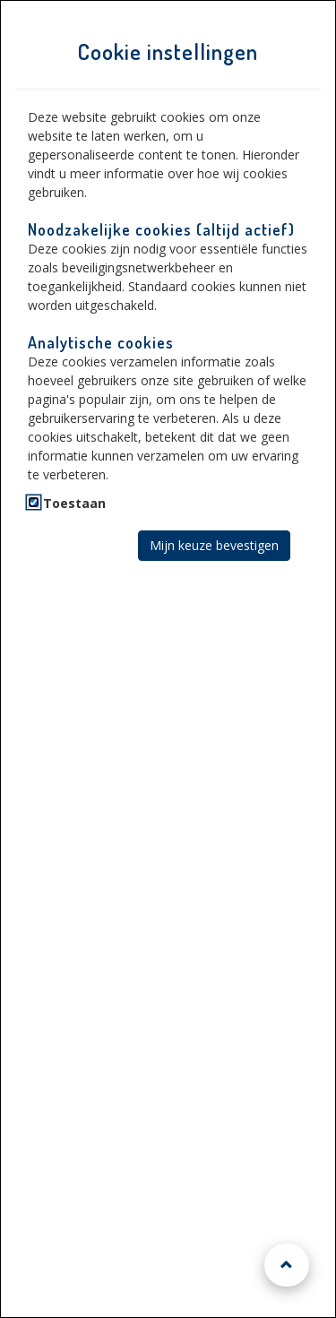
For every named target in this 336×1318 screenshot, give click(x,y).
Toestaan (74, 503)
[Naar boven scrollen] (286, 1265)
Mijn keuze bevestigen (214, 545)
